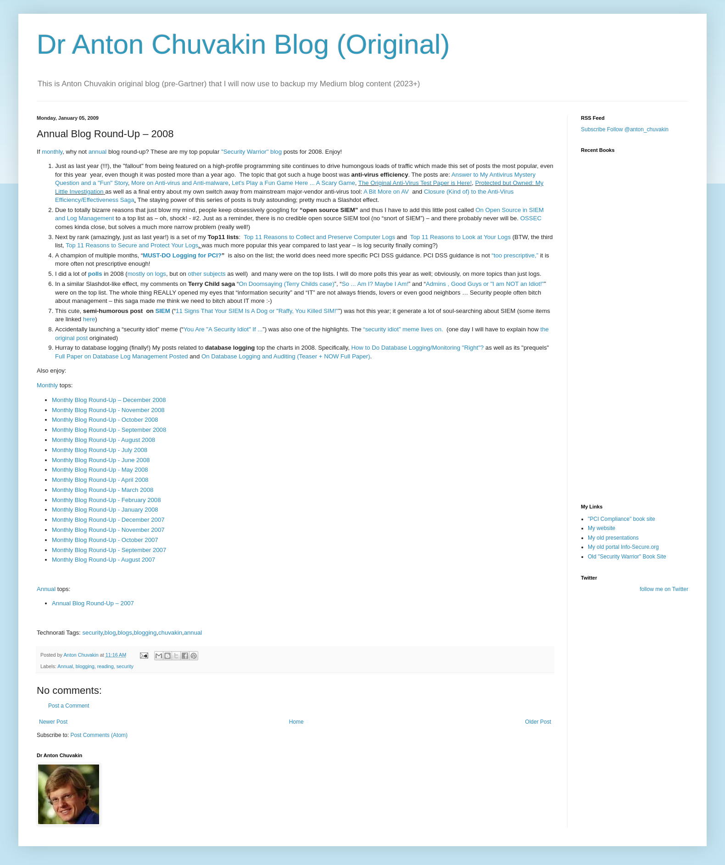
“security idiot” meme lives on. (403, 329)
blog (110, 632)
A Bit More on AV (386, 191)
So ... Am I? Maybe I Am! (375, 283)
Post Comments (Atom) (99, 735)
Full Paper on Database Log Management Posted (121, 356)
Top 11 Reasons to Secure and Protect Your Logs (132, 245)
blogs (124, 632)
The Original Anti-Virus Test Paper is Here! (415, 182)
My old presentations (613, 538)
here (89, 319)
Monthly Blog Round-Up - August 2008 (103, 439)
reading (105, 666)
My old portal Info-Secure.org (623, 547)
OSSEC (530, 218)
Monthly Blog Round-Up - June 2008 (101, 460)
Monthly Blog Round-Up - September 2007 (109, 550)
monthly (52, 151)
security (92, 632)
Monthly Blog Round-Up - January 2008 (105, 509)
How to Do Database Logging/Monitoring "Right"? (417, 347)
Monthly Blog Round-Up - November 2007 (108, 529)
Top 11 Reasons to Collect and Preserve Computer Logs (319, 237)
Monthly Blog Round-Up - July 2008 (99, 449)
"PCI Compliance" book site (621, 519)
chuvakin (170, 632)
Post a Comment (68, 706)
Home (296, 722)
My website (601, 528)
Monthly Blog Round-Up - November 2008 (108, 410)
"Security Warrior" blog (251, 151)
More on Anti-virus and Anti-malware (180, 182)
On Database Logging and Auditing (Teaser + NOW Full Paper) (285, 356)
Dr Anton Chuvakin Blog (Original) (243, 44)
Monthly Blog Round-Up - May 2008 (100, 469)
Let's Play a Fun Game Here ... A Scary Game (293, 182)
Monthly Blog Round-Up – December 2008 (109, 399)
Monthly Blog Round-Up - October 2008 (105, 419)
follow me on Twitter (664, 589)
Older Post (538, 722)
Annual (46, 589)
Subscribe (593, 129)
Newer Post (53, 722)
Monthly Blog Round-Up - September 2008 (109, 429)
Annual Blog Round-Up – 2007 (93, 603)
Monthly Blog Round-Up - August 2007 (103, 559)
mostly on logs (147, 273)
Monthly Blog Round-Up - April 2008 (100, 479)
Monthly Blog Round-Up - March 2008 (102, 489)
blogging (145, 632)
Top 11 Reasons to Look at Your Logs (460, 237)
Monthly (47, 385)
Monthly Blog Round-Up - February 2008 (106, 500)
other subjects (207, 273)
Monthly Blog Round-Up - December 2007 (108, 519)
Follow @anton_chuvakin (638, 129)
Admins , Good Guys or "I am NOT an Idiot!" (485, 283)
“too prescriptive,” (514, 255)
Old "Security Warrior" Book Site (627, 556)
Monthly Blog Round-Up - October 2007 (105, 539)
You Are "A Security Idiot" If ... (223, 329)
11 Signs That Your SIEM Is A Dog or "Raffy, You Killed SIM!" (257, 310)
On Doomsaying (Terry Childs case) (286, 283)
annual (98, 151)
